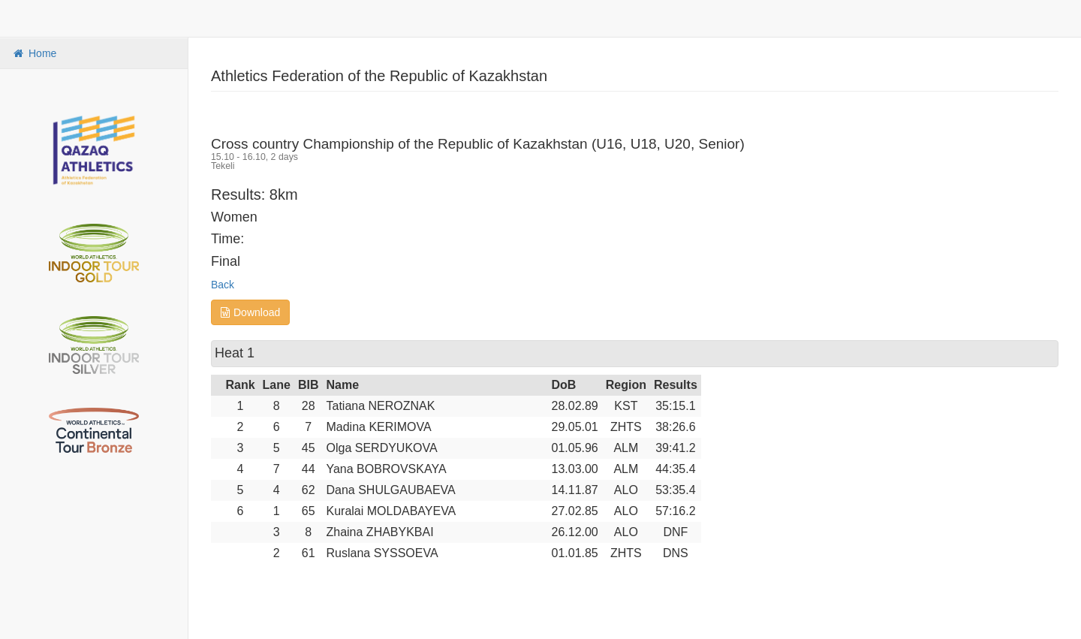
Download (250, 312)
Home (33, 53)
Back (222, 285)
